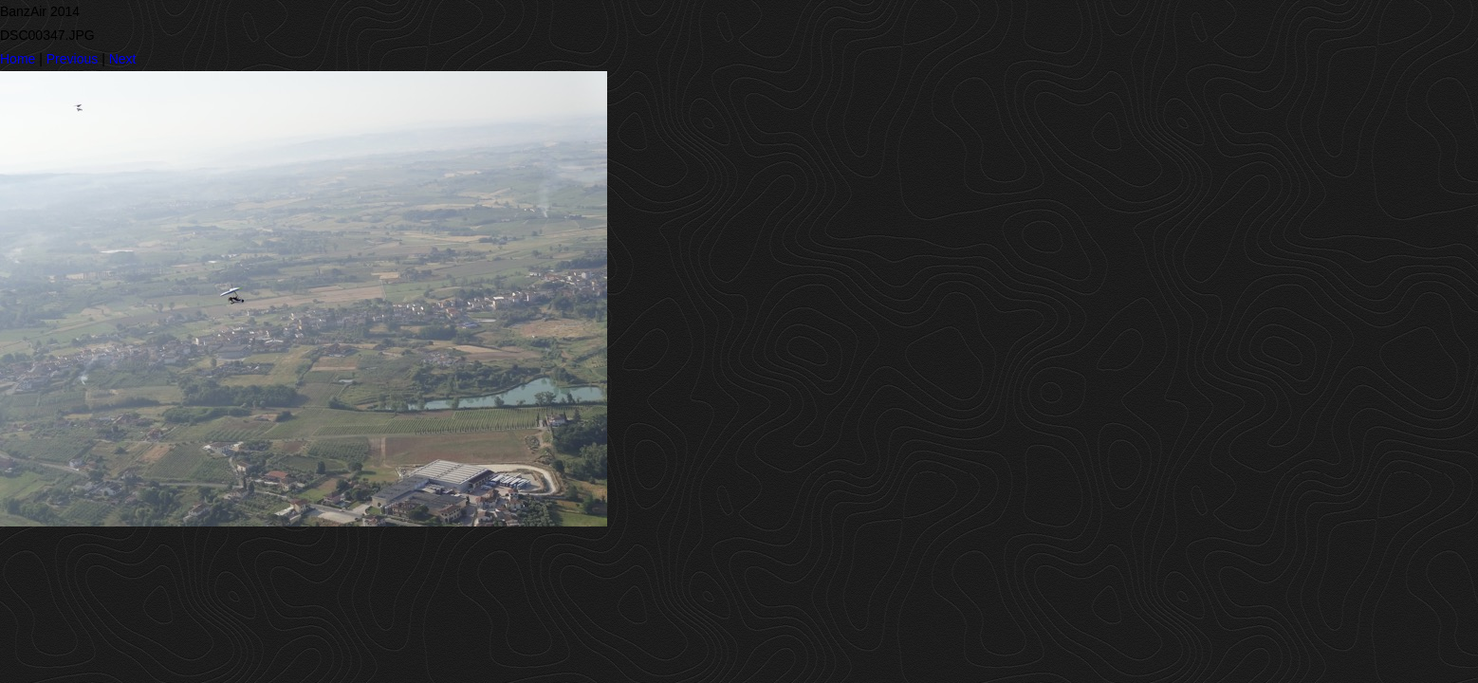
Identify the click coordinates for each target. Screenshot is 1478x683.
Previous (72, 58)
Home (17, 58)
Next (123, 58)
